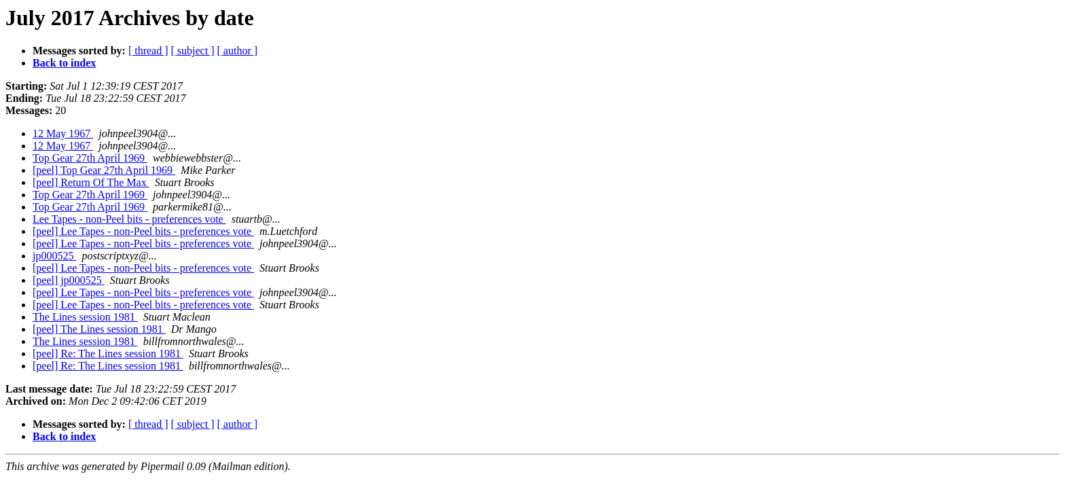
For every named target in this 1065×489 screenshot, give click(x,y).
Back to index (64, 63)
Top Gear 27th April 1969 (90, 158)
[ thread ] (148, 50)
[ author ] (237, 50)
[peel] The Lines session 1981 (99, 329)
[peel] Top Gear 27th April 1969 (104, 170)
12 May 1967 (63, 133)
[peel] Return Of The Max (91, 182)
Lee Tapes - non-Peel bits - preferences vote (129, 219)
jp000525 (54, 255)
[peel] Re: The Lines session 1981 (108, 353)
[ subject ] (193, 50)
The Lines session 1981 (85, 317)
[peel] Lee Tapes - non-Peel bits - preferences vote (143, 231)
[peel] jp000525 (69, 280)
